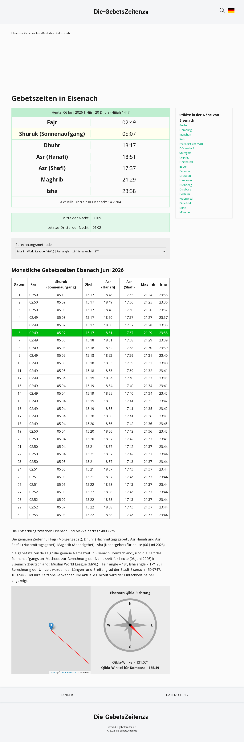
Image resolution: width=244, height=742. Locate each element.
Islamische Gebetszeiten (25, 33)
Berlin (183, 125)
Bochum (184, 194)
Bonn (182, 208)
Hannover (185, 180)
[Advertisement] (122, 63)
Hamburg (185, 130)
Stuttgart (185, 153)
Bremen (184, 171)
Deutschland (49, 33)
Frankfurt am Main (191, 143)
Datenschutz (177, 695)
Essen (183, 166)
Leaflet (53, 672)
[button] (51, 626)
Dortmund (186, 162)
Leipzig (184, 157)
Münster (184, 212)
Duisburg (185, 189)
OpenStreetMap (69, 672)
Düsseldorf (186, 148)
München (185, 134)
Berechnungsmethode (33, 244)
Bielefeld (185, 203)
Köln (182, 139)
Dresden (185, 175)
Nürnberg (185, 185)
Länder (67, 695)
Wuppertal (186, 198)
